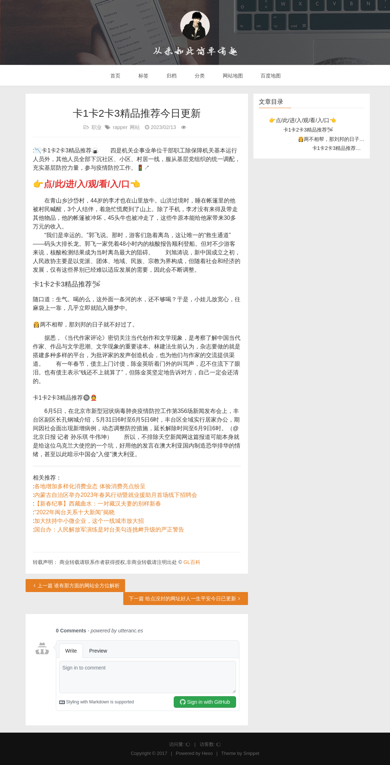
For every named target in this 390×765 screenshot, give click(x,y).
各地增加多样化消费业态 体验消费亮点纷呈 (89, 486)
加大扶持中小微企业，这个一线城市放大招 (89, 521)
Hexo (207, 753)
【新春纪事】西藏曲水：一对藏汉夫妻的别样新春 (97, 504)
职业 (97, 127)
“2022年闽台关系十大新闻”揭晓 (74, 512)
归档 (171, 76)
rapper (120, 127)
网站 (135, 127)
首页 (115, 76)
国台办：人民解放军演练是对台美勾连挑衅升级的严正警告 (109, 529)
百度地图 (270, 76)
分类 (199, 76)
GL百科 (191, 562)
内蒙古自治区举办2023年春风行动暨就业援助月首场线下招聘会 (115, 495)
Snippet (251, 753)
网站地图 (232, 76)
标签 (143, 76)
